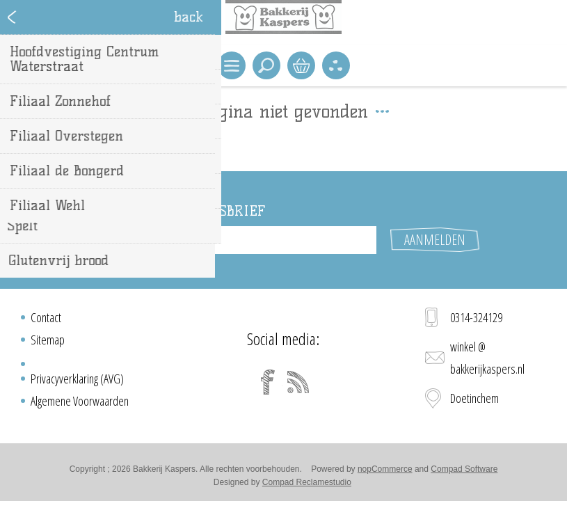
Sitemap (48, 339)
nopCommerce (385, 469)
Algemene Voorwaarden (80, 400)
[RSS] (298, 382)
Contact (46, 317)
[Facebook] (267, 382)
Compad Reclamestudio (306, 482)
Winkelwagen (301, 65)
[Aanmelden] (272, 240)
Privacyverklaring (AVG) (77, 378)
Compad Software (464, 469)
